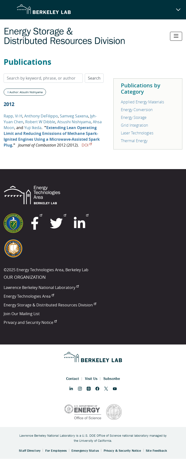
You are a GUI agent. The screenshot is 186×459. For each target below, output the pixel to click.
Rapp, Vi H (13, 116)
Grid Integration (134, 125)
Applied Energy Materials (142, 102)
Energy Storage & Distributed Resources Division (50, 305)
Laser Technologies (137, 133)
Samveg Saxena (74, 116)
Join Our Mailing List (22, 313)
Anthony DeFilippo (41, 116)
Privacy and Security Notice (30, 322)
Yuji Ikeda (32, 127)
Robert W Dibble (40, 121)
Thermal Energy (134, 140)
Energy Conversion (137, 109)
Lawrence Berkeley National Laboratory (41, 287)
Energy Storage (134, 117)
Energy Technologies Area (29, 296)
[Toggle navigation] (176, 36)
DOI (87, 145)
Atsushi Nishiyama (74, 121)
